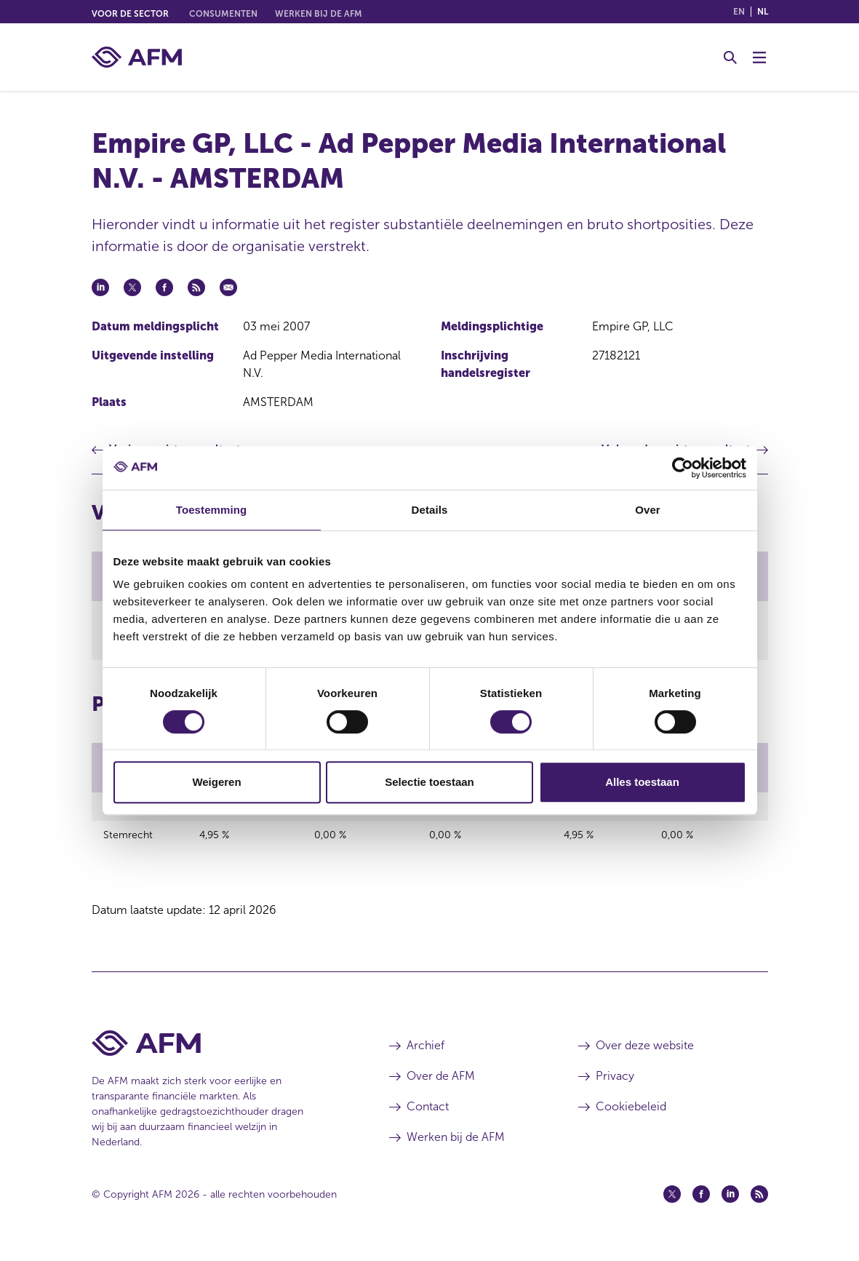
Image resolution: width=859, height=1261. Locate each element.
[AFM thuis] (137, 57)
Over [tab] (647, 510)
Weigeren (216, 782)
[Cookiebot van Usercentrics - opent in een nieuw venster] (682, 468)
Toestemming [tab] (211, 510)
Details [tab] (430, 510)
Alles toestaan (642, 782)
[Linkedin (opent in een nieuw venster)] (730, 1205)
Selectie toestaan (429, 782)
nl (762, 12)
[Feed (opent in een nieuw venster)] (759, 1205)
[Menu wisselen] (759, 57)
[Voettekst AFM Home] (218, 1054)
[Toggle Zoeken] (730, 57)
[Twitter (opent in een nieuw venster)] (672, 1205)
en (739, 12)
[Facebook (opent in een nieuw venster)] (701, 1205)
